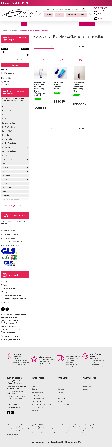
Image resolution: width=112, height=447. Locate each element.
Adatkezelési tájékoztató (39, 398)
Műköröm (61, 401)
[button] (40, 15)
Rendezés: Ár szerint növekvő (44, 47)
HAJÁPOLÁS (51, 24)
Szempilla (82, 14)
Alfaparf (5, 107)
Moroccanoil (13, 30)
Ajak (59, 14)
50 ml (6, 82)
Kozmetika (61, 398)
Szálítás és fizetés (37, 392)
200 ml (7, 84)
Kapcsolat (35, 410)
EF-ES (4, 155)
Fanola (5, 171)
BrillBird (5, 119)
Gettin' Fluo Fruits (9, 187)
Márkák (60, 392)
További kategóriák (11, 205)
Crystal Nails (7, 139)
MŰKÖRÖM (73, 24)
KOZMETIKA (62, 24)
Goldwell (5, 195)
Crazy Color (6, 135)
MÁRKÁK (42, 24)
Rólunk (34, 386)
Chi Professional (8, 127)
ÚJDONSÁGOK (32, 24)
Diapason (6, 147)
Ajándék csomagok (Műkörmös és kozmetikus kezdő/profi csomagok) (14, 100)
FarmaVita (6, 175)
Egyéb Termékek (9, 159)
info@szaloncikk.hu (12, 3)
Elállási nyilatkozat (38, 401)
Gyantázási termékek (10, 199)
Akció (59, 386)
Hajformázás (72, 14)
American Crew (8, 111)
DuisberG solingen (9, 151)
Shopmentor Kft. (73, 442)
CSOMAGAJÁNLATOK (87, 24)
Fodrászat (61, 395)
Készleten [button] (38, 99)
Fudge (4, 183)
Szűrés (15, 65)
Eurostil (5, 167)
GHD (4, 191)
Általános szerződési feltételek (41, 404)
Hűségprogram (37, 395)
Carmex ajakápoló (9, 123)
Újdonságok (61, 389)
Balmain (5, 115)
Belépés (85, 389)
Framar (5, 179)
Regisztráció (87, 386)
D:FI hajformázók (9, 143)
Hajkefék (49, 14)
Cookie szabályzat (38, 407)
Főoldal (5, 30)
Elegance (6, 163)
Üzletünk (35, 389)
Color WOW (7, 131)
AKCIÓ (23, 24)
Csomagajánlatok (63, 404)
